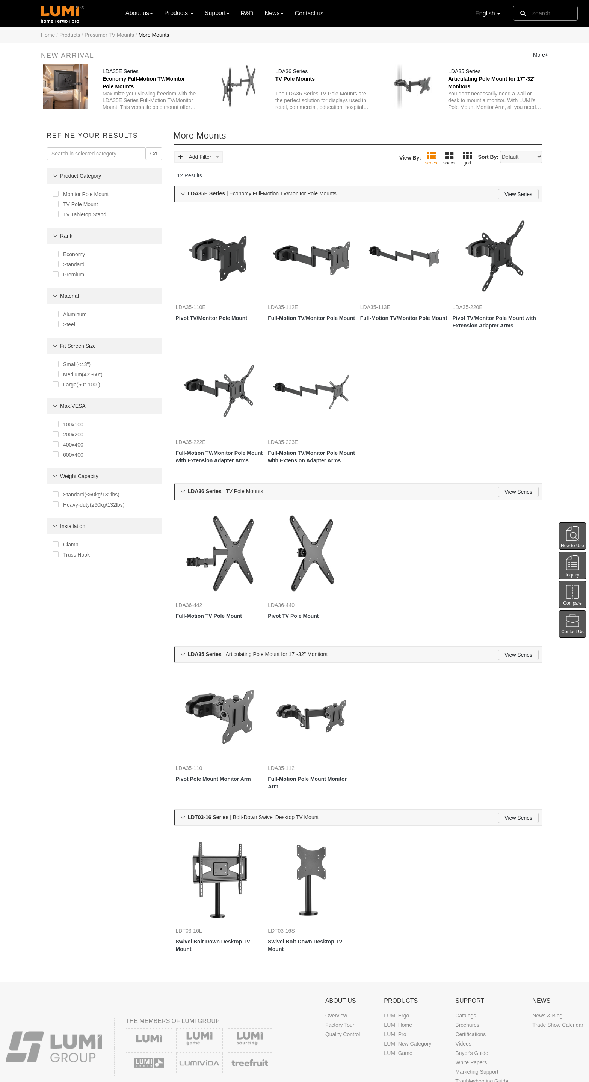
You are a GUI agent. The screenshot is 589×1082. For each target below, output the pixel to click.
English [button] (487, 13)
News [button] (274, 13)
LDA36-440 (288, 580)
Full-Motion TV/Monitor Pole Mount (310, 319)
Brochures (467, 980)
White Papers (471, 1017)
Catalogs (465, 970)
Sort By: (488, 167)
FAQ (460, 1046)
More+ (540, 55)
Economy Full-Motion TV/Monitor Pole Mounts (146, 86)
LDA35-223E (290, 429)
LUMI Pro (395, 989)
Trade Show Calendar (557, 980)
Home (48, 35)
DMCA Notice (412, 1074)
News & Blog (547, 970)
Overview (336, 970)
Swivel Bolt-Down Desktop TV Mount (216, 898)
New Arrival (67, 55)
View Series (518, 205)
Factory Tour (340, 980)
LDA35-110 (196, 732)
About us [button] (139, 13)
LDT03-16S (288, 884)
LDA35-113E (383, 305)
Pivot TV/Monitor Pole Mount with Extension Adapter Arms (496, 319)
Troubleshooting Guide (481, 1036)
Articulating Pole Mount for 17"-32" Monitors (484, 86)
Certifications (470, 989)
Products (69, 35)
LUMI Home (398, 980)
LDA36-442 (196, 580)
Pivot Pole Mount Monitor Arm (215, 746)
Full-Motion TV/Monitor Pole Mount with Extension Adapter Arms (218, 443)
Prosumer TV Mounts (109, 35)
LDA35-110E (198, 305)
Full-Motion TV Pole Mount (216, 591)
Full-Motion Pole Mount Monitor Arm (304, 746)
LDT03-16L (196, 884)
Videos (463, 999)
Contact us (309, 13)
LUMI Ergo (396, 970)
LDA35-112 (288, 732)
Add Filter (199, 167)
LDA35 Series (466, 75)
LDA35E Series (123, 75)
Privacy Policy (451, 1074)
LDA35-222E (198, 429)
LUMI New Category (407, 999)
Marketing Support (476, 1027)
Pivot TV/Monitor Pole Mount (219, 315)
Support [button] (217, 13)
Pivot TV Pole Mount (300, 591)
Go (153, 164)
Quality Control (342, 989)
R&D (247, 13)
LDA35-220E (475, 305)
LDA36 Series (294, 75)
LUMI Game (398, 1008)
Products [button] (178, 13)
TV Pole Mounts (297, 82)
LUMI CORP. (78, 1074)
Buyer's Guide (471, 1008)
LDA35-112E (290, 305)
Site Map (486, 1074)
